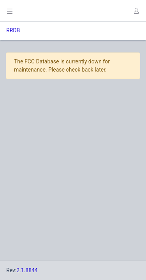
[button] (136, 11)
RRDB (13, 30)
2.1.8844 (27, 270)
